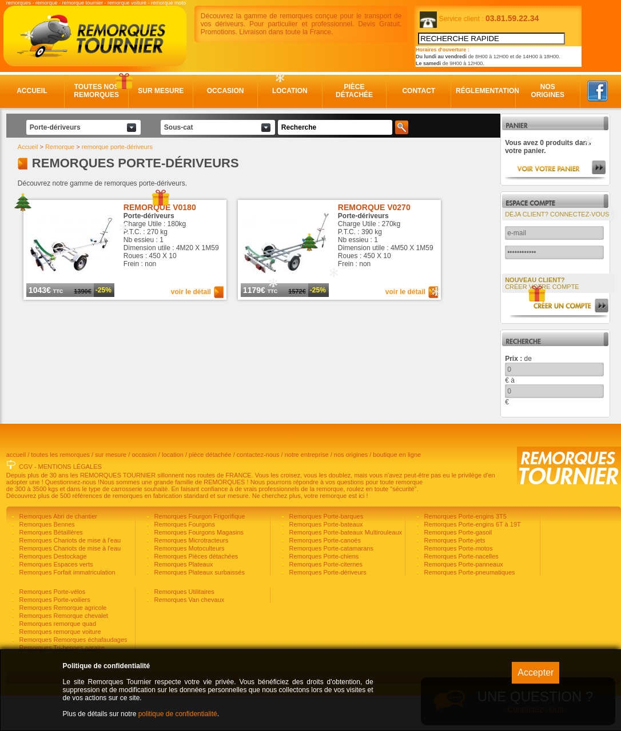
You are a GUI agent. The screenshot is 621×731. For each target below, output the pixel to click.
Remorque (59, 146)
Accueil (32, 91)
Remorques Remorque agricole (62, 643)
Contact (418, 91)
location (173, 490)
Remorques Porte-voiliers (54, 635)
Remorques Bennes (46, 559)
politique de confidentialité (177, 714)
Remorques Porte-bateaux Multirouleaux (345, 567)
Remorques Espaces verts (55, 599)
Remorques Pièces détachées (195, 591)
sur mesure (110, 490)
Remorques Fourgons (184, 559)
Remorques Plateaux (183, 599)
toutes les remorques (60, 490)
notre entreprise (307, 490)
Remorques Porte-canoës (324, 575)
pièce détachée (210, 490)
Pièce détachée (354, 91)
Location (290, 91)
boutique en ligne (397, 490)
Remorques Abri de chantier (57, 551)
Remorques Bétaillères (50, 567)
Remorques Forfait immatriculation (67, 607)
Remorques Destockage (52, 591)
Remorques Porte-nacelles (461, 591)
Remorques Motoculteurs (189, 583)
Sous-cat (178, 127)
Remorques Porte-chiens (323, 591)
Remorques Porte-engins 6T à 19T (472, 559)
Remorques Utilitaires (183, 627)
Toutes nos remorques (96, 91)
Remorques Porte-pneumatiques (469, 607)
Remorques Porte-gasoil (457, 567)
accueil (16, 490)
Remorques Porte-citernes (325, 599)
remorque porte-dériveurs (117, 146)
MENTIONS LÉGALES (70, 502)
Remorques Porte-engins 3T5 (465, 551)
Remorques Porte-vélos (52, 627)
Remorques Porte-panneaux (463, 599)
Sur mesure (161, 91)
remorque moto (168, 3)
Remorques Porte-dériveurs (327, 607)
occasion (144, 490)
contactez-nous (258, 490)
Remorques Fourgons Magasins (198, 567)
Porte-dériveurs (55, 127)
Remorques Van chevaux (189, 635)
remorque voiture (127, 3)
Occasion (225, 91)
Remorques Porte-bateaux (325, 559)
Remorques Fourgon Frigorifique (199, 551)
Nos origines (547, 91)
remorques (18, 3)
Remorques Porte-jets (454, 575)
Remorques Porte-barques (326, 551)
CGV (26, 502)
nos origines (351, 490)
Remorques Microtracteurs (191, 575)
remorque (46, 3)
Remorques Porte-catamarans (330, 583)
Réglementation (483, 91)
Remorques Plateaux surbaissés (199, 607)
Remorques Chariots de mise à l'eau (69, 575)
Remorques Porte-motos (458, 583)
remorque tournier (82, 3)
